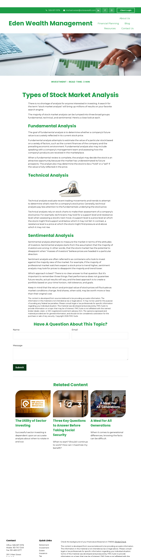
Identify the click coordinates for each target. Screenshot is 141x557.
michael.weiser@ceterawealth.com (79, 3)
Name (16, 322)
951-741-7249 (18, 540)
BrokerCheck (120, 534)
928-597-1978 (52, 3)
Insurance (43, 546)
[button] (125, 11)
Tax (40, 549)
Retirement (44, 538)
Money (42, 552)
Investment (44, 540)
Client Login (125, 3)
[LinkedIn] (98, 3)
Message (17, 338)
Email (75, 322)
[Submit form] (19, 360)
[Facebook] (105, 3)
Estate (42, 543)
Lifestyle (42, 554)
